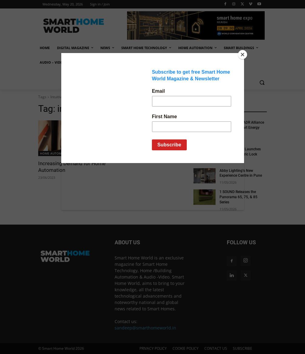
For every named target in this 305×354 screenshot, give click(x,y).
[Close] (242, 54)
